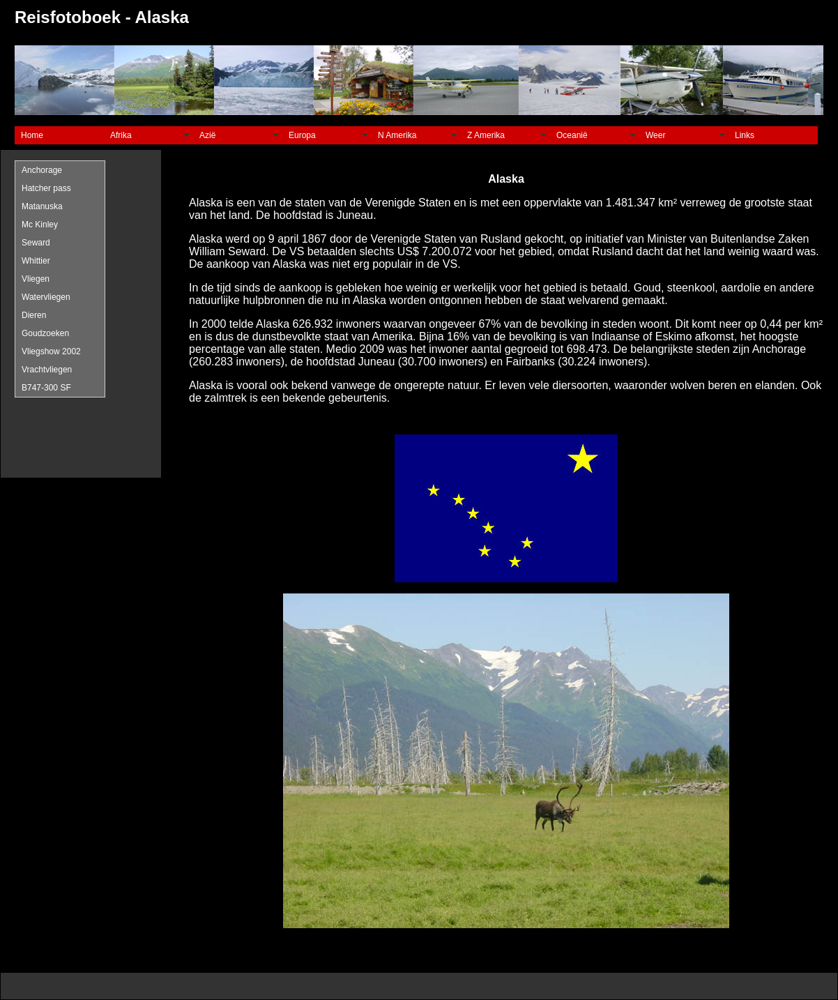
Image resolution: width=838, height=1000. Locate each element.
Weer (655, 135)
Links (744, 135)
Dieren (34, 315)
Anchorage (42, 170)
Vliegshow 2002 (51, 351)
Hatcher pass (46, 188)
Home (32, 135)
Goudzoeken (45, 333)
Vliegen (35, 279)
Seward (36, 243)
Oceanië (572, 135)
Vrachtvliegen (47, 369)
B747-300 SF (46, 388)
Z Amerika (486, 135)
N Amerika (397, 135)
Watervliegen (46, 297)
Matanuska (42, 206)
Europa (302, 135)
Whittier (36, 261)
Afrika (121, 135)
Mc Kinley (40, 224)
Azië (207, 135)
